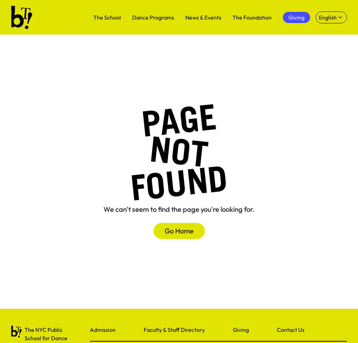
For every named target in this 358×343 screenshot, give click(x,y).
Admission (103, 329)
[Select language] (331, 17)
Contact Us (291, 329)
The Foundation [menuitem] (252, 17)
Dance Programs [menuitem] (153, 17)
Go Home (179, 230)
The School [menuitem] (107, 17)
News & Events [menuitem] (203, 17)
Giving (241, 329)
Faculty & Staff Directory (174, 329)
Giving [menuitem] (296, 17)
